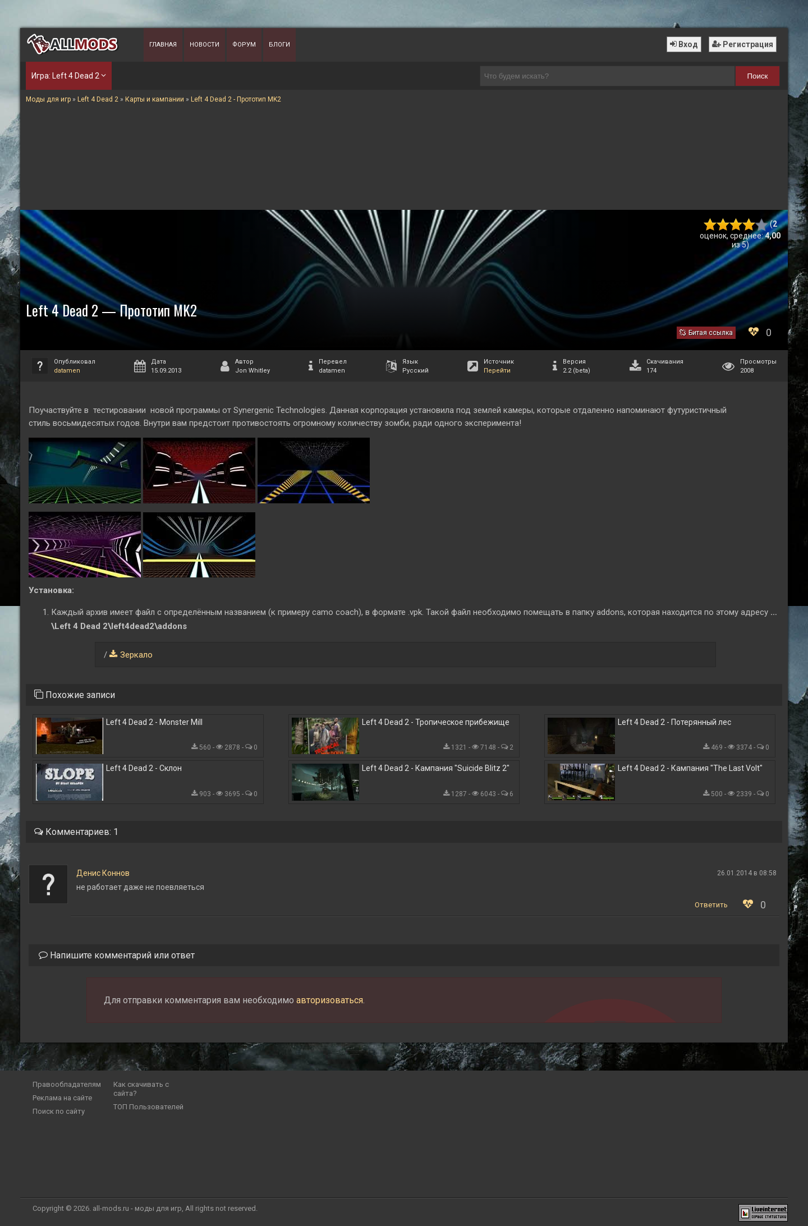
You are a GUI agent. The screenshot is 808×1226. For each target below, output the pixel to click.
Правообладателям (67, 1084)
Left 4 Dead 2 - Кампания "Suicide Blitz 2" (435, 768)
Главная (163, 44)
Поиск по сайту (59, 1111)
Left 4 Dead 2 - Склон (144, 768)
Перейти (497, 370)
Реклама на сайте (62, 1098)
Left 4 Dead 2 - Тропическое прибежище (435, 722)
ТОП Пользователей (148, 1107)
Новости (204, 44)
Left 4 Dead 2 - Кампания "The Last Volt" (690, 768)
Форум (244, 44)
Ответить (711, 905)
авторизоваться (329, 1000)
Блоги (279, 44)
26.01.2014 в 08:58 (747, 873)
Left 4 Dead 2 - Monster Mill (154, 722)
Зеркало (136, 655)
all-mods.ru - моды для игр (137, 1208)
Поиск (757, 76)
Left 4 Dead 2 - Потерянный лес (674, 722)
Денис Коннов (103, 873)
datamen (67, 370)
